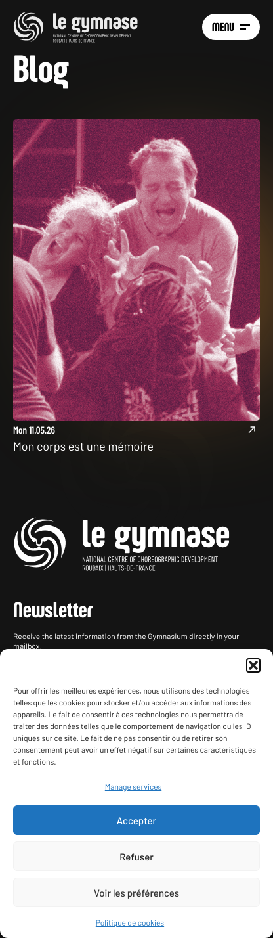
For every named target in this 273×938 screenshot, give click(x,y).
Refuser (136, 856)
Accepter (136, 820)
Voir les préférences (136, 893)
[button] (253, 665)
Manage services (133, 787)
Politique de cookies (130, 922)
